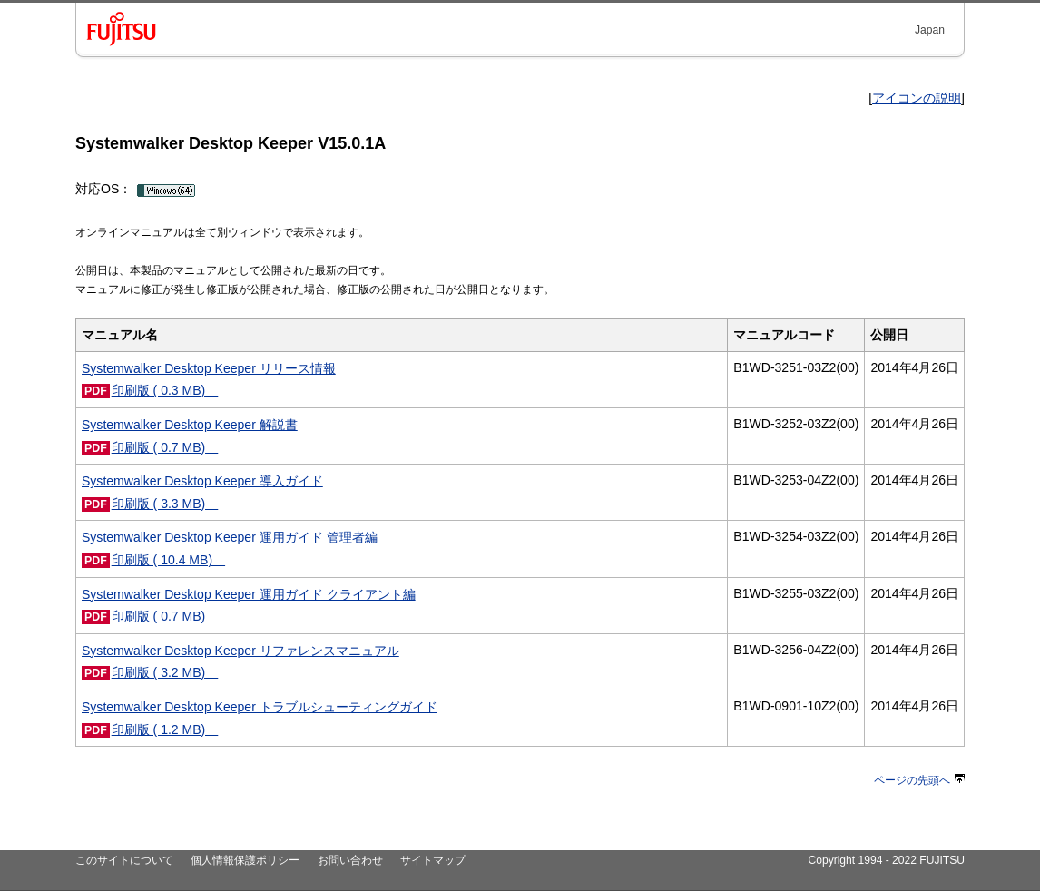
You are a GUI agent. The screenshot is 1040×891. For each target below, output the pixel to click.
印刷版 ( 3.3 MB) (165, 503)
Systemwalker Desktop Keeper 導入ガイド (202, 481)
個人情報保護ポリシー (245, 860)
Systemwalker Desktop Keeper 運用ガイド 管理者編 (230, 537)
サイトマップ (433, 860)
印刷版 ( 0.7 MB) (165, 447)
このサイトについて (124, 860)
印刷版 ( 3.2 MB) (165, 672)
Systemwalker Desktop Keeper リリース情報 (209, 368)
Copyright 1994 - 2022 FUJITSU (886, 860)
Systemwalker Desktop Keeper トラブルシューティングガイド (259, 707)
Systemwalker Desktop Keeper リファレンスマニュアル (240, 650)
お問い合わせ (350, 860)
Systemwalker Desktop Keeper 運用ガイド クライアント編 (249, 594)
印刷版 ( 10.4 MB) (168, 560)
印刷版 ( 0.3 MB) (165, 390)
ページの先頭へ (919, 780)
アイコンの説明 (916, 98)
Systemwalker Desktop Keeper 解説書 (190, 424)
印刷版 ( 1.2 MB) (165, 729)
